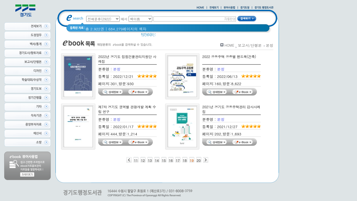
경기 (163, 36)
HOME (229, 45)
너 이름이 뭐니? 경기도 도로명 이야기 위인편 (209, 36)
